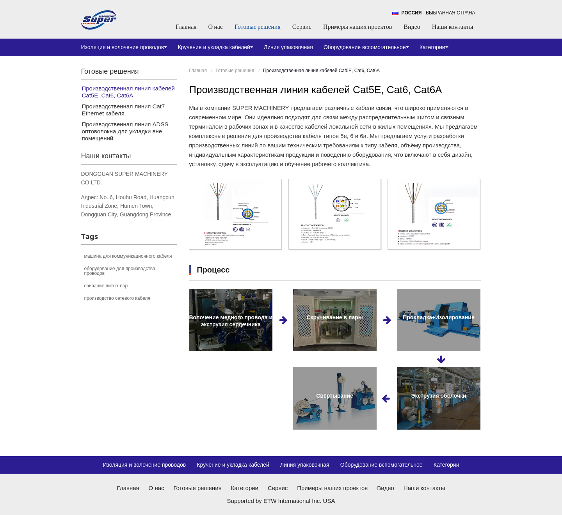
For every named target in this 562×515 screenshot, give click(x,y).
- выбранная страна (438, 13)
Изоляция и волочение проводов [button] (124, 47)
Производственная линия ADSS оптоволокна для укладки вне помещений (125, 131)
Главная (186, 26)
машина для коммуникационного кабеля (128, 256)
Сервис (301, 26)
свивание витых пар (106, 285)
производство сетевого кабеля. (118, 298)
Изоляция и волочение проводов (144, 465)
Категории (446, 465)
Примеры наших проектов (357, 26)
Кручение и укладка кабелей (233, 465)
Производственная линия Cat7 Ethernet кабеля (123, 110)
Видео (412, 26)
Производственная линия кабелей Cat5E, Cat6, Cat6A (128, 92)
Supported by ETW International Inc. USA (281, 500)
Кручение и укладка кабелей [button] (215, 47)
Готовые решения (258, 26)
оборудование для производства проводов (119, 271)
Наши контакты (452, 26)
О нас (215, 26)
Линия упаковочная (288, 47)
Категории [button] (434, 47)
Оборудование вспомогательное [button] (366, 47)
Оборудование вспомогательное (381, 465)
